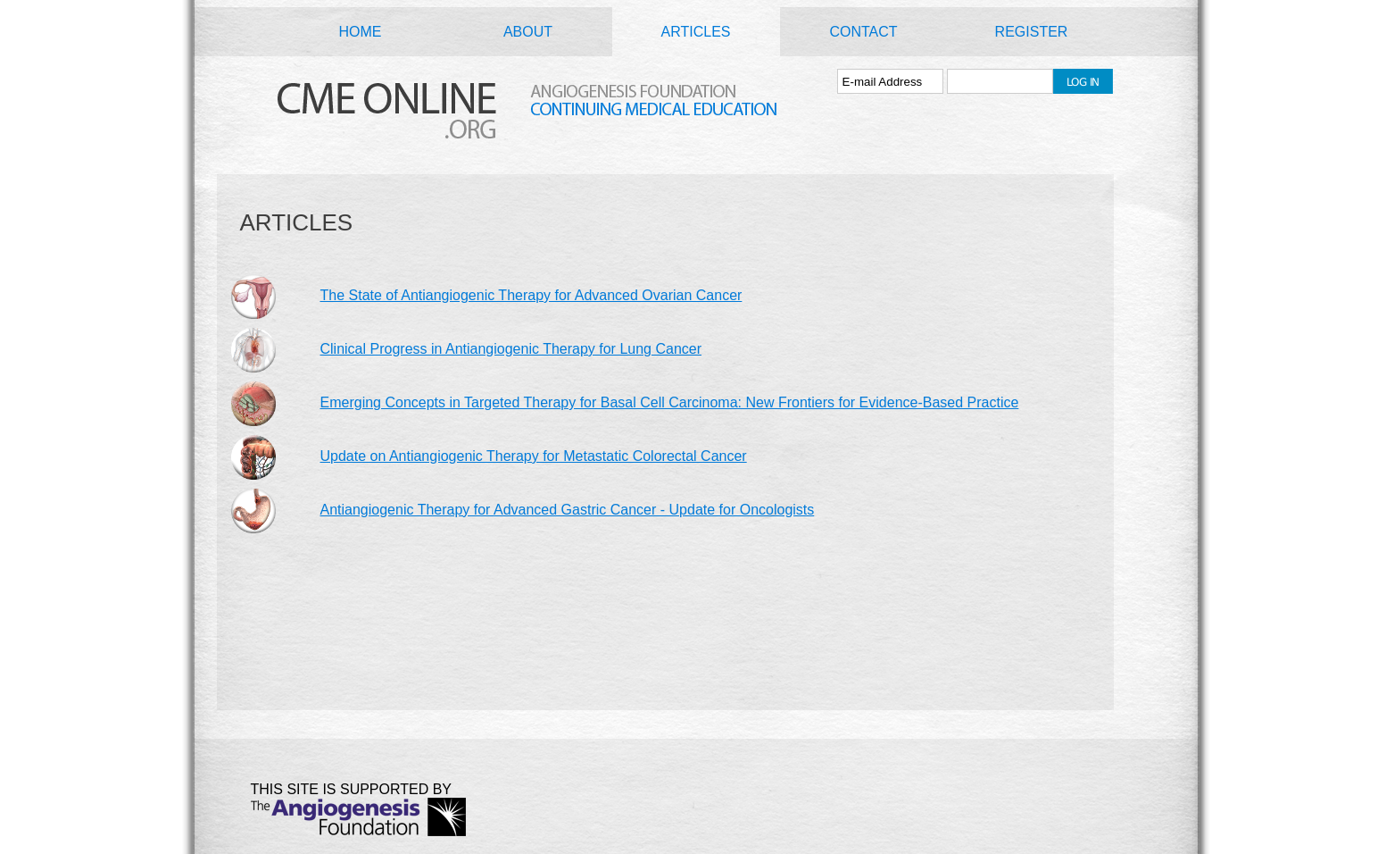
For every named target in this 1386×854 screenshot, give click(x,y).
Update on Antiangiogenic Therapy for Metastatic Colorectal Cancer (533, 456)
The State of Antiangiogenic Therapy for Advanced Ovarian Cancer (531, 295)
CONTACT (863, 31)
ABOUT (527, 31)
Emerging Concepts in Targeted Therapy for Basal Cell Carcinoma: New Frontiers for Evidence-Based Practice (669, 402)
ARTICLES (696, 31)
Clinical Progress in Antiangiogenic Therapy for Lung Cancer (511, 348)
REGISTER (1031, 31)
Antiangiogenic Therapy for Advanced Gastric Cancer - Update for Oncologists (567, 509)
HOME (360, 31)
